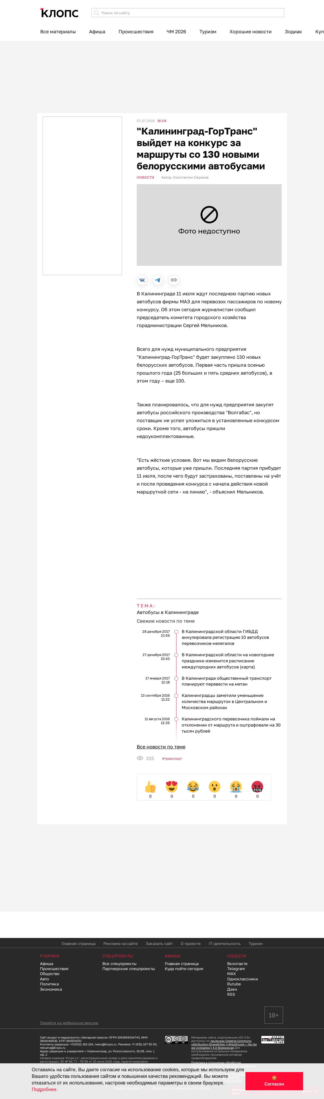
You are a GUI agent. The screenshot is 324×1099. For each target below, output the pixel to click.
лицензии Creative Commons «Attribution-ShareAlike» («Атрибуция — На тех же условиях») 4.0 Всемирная (224, 1044)
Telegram (236, 968)
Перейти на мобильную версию (69, 1023)
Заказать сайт (159, 943)
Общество (50, 973)
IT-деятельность (225, 943)
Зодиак (293, 31)
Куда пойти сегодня (184, 968)
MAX (231, 973)
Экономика (51, 989)
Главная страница (78, 943)
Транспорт (173, 758)
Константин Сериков (190, 177)
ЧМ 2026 (176, 31)
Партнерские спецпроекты (128, 968)
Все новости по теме (161, 746)
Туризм (207, 31)
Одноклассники (242, 978)
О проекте (191, 943)
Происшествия (135, 31)
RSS (231, 994)
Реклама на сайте (120, 943)
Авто (44, 978)
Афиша (97, 31)
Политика (49, 983)
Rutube (234, 983)
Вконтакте (237, 963)
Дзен (232, 989)
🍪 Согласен (274, 1081)
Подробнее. (45, 1089)
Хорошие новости (251, 31)
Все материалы (58, 31)
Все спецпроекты (119, 963)
